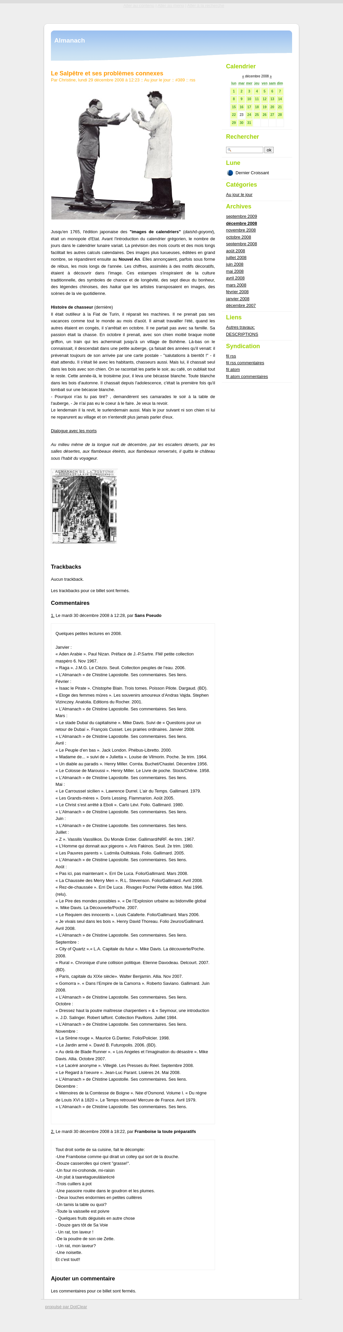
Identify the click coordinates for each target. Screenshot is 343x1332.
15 (233, 107)
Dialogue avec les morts (74, 430)
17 (249, 107)
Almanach (69, 40)
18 (257, 107)
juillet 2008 (236, 257)
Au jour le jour (157, 79)
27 (272, 115)
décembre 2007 (241, 305)
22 (233, 115)
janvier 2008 (238, 298)
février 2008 (237, 291)
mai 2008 (235, 271)
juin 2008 (235, 264)
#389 (180, 79)
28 (280, 115)
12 (264, 99)
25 (257, 115)
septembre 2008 (241, 243)
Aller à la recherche (205, 5)
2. (53, 1131)
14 (280, 99)
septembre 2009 (241, 216)
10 (249, 99)
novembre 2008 (241, 230)
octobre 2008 (238, 237)
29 (233, 123)
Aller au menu (170, 5)
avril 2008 (235, 277)
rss (192, 79)
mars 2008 (236, 285)
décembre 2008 (241, 223)
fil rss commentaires (245, 362)
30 (241, 123)
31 (249, 123)
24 (249, 115)
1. (53, 615)
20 (272, 107)
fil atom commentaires (247, 376)
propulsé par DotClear (66, 1306)
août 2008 (235, 250)
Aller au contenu (138, 5)
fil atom (233, 369)
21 (280, 107)
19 (264, 107)
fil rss (231, 356)
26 (264, 115)
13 (272, 99)
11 (257, 99)
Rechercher (242, 136)
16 (241, 107)
